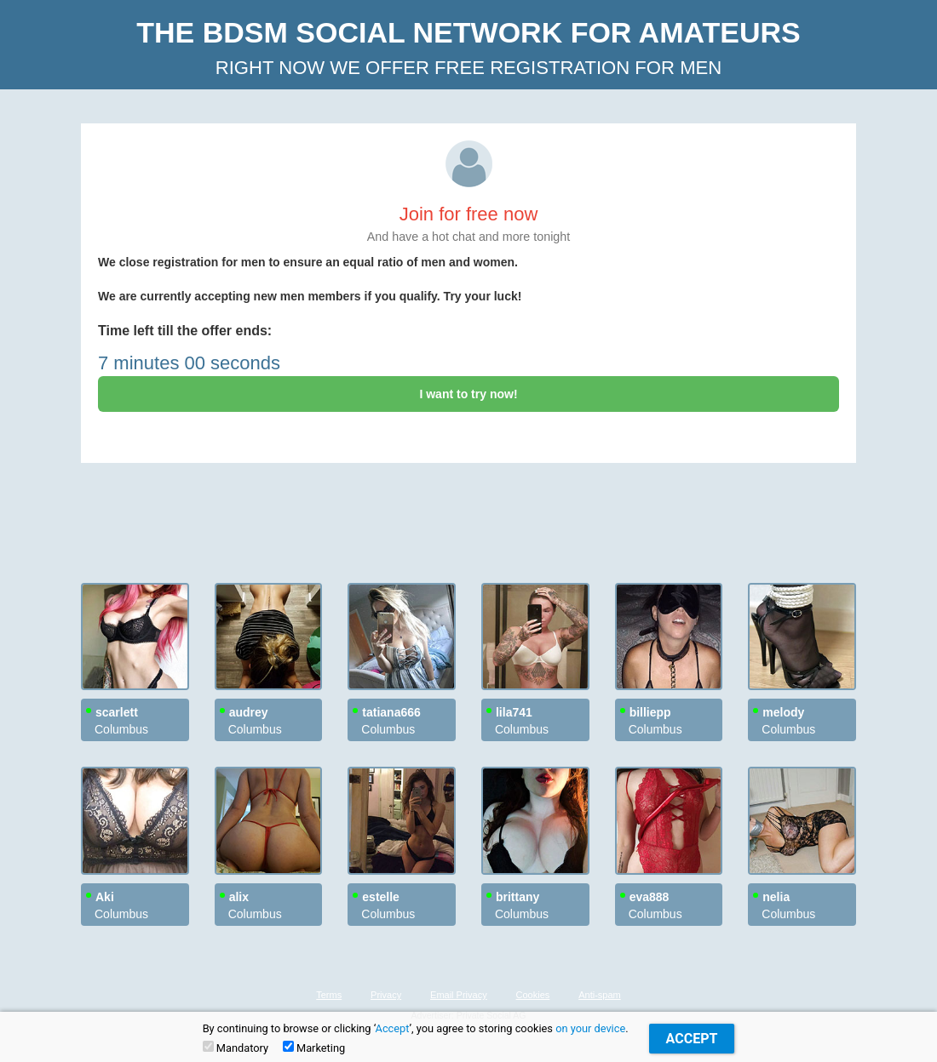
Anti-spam (599, 995)
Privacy (386, 995)
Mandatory (235, 1047)
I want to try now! (468, 394)
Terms (329, 995)
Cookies (533, 995)
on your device (590, 1028)
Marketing (314, 1047)
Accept (393, 1028)
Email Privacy (458, 995)
